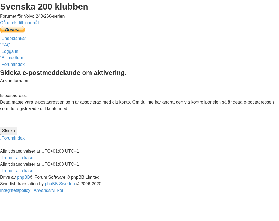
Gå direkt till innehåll (19, 22)
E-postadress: (13, 95)
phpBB (23, 177)
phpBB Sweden (60, 183)
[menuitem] (5, 45)
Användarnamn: (15, 80)
